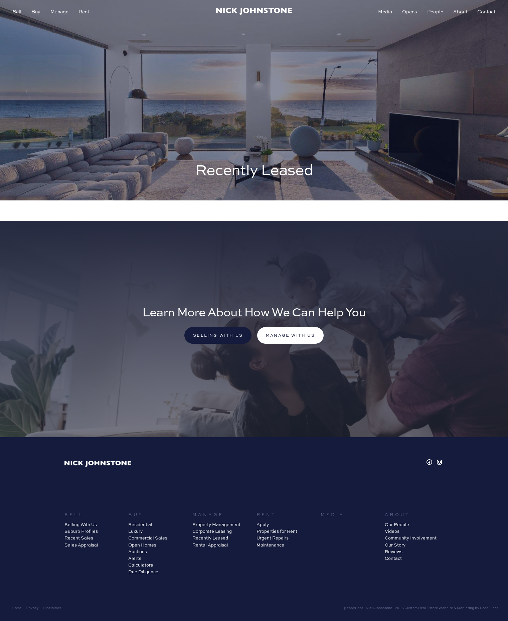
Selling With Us (80, 525)
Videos (392, 532)
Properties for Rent (277, 532)
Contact (486, 12)
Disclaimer (52, 608)
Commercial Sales (147, 538)
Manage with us (292, 335)
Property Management (216, 525)
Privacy (32, 608)
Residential (140, 525)
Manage (60, 12)
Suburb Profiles (81, 532)
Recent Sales (78, 538)
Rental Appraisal (210, 545)
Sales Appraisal (81, 545)
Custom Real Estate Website (428, 608)
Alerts (134, 559)
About (460, 12)
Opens (408, 12)
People (435, 12)
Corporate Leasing (212, 532)
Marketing (465, 608)
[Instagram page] (439, 463)
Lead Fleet (489, 608)
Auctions (137, 552)
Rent (84, 12)
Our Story (395, 545)
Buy (36, 12)
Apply (263, 525)
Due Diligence (143, 572)
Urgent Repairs (273, 538)
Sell (17, 12)
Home (17, 608)
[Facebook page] (430, 463)
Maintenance (270, 545)
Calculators (140, 566)
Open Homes (142, 545)
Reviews (393, 552)
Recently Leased (210, 538)
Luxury (135, 532)
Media (384, 12)
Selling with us (217, 335)
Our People (397, 525)
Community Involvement (411, 538)
